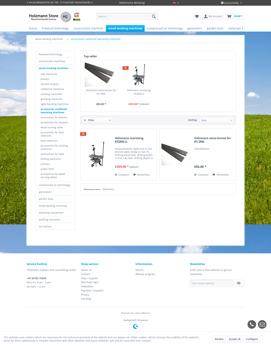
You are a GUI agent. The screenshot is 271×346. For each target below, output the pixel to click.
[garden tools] (215, 28)
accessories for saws (52, 154)
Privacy (85, 294)
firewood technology (50, 54)
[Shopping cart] (234, 16)
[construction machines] (88, 28)
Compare (122, 174)
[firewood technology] (55, 28)
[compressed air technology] (165, 28)
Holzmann (108, 189)
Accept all (234, 339)
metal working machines (53, 205)
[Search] (153, 16)
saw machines (49, 74)
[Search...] (126, 16)
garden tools (46, 198)
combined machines (52, 89)
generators (45, 192)
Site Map (86, 298)
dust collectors (49, 140)
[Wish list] (197, 16)
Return (139, 270)
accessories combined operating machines (54, 110)
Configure (252, 339)
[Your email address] (211, 283)
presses (45, 164)
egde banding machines (55, 104)
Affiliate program (145, 274)
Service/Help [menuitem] (230, 2)
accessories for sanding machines (54, 147)
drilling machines (51, 159)
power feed (47, 169)
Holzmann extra (92, 189)
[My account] (213, 16)
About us (86, 270)
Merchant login (90, 282)
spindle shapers (50, 84)
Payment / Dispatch (92, 290)
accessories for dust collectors (52, 134)
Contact (85, 274)
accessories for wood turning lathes (53, 175)
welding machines (49, 219)
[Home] (33, 28)
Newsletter (87, 286)
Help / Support (89, 278)
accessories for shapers (54, 122)
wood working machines (53, 68)
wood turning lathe (52, 127)
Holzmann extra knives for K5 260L (101, 92)
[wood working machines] (125, 28)
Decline (219, 339)
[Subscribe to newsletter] (238, 283)
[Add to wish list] (141, 175)
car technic (45, 226)
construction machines (52, 61)
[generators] (194, 28)
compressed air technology (54, 185)
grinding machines (51, 99)
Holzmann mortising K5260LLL (139, 92)
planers (45, 79)
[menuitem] (126, 16)
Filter (89, 120)
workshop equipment (51, 212)
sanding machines (51, 94)
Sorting (192, 120)
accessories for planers (54, 117)
